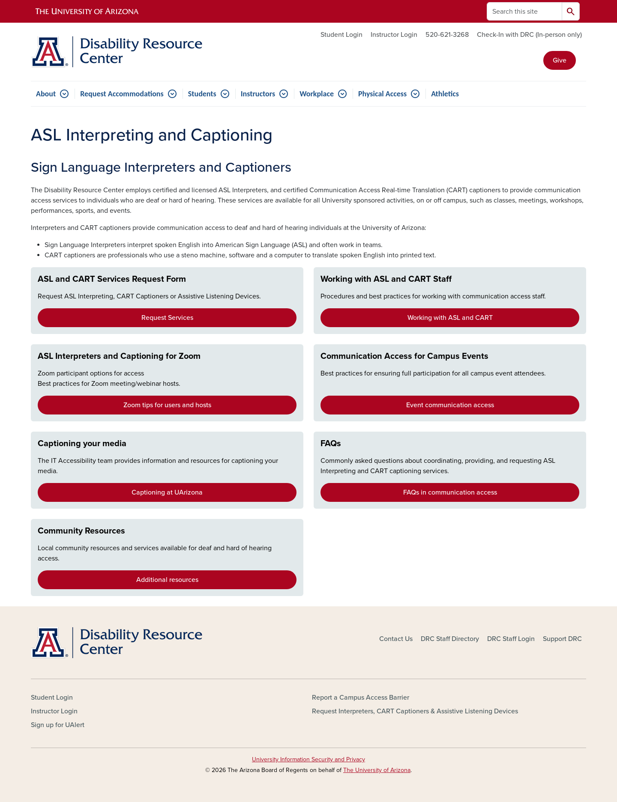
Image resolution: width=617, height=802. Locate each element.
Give (559, 60)
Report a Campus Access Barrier (360, 697)
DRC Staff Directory (450, 639)
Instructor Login (394, 34)
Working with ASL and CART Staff (386, 279)
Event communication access (450, 405)
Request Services (167, 317)
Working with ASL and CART (450, 317)
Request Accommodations (122, 93)
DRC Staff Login (511, 639)
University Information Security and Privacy (308, 759)
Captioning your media (82, 443)
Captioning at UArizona (167, 492)
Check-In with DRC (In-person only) (529, 34)
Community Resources (81, 531)
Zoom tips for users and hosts (167, 405)
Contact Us (396, 639)
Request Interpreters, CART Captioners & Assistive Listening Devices (415, 711)
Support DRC (562, 639)
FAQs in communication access (450, 492)
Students (202, 93)
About (46, 93)
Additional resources (167, 579)
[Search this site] (524, 11)
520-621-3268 (447, 34)
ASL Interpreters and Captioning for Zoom (119, 356)
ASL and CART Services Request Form (112, 279)
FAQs (330, 443)
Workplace (317, 93)
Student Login (341, 34)
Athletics (445, 93)
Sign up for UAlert (57, 725)
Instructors (258, 93)
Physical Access (382, 93)
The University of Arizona (376, 770)
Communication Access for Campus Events (404, 356)
